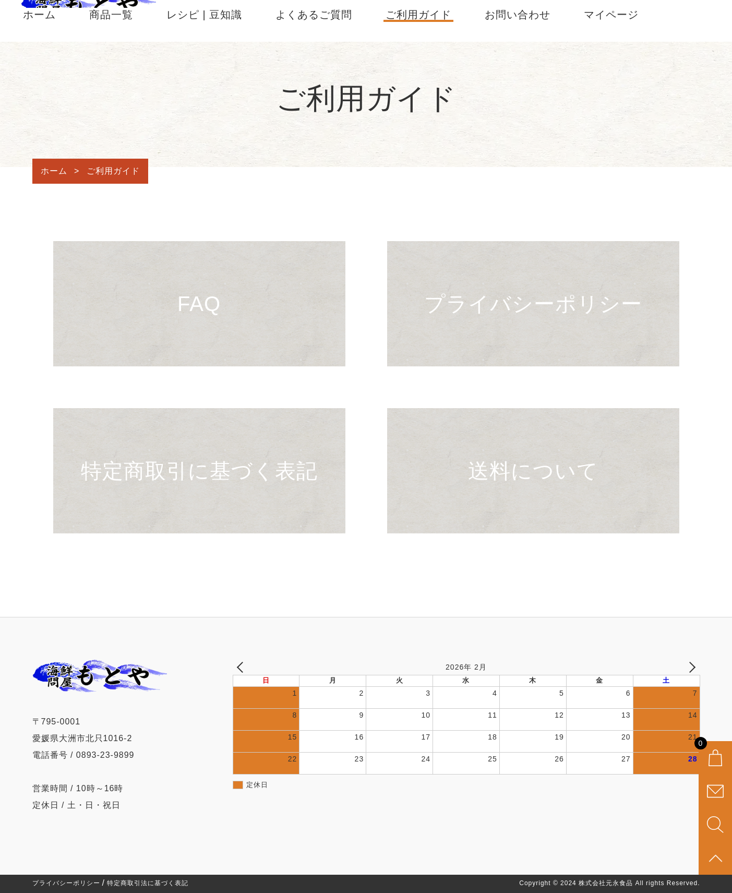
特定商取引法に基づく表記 (147, 883)
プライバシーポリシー (66, 883)
